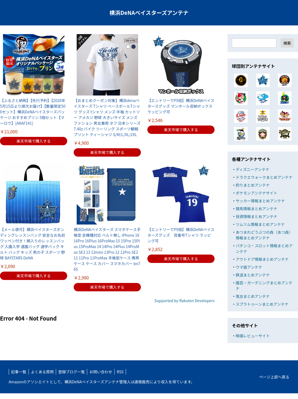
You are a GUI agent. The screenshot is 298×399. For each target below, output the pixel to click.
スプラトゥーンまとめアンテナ (262, 304)
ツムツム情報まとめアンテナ (260, 224)
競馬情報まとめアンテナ (256, 208)
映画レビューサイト (253, 335)
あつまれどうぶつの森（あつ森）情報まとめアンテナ (264, 234)
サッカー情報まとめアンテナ (260, 200)
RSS (120, 371)
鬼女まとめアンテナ (253, 296)
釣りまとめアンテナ (253, 185)
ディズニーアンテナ (252, 169)
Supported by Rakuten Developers (184, 300)
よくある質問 (42, 371)
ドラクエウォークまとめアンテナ (264, 177)
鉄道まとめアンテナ (253, 275)
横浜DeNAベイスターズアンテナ (148, 13)
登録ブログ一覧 (71, 371)
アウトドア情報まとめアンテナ (262, 259)
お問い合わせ (100, 371)
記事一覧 (18, 371)
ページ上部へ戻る (274, 377)
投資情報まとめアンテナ (256, 216)
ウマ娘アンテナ (249, 267)
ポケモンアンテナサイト (256, 193)
